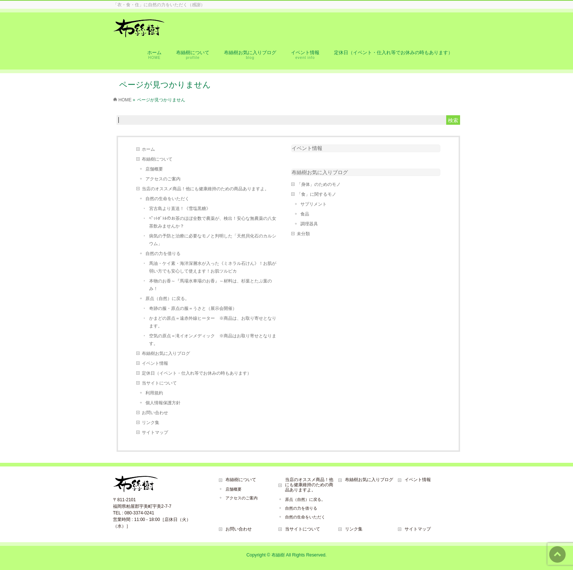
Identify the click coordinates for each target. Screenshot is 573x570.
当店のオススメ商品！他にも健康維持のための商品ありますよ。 (205, 188)
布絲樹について (157, 159)
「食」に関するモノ (316, 194)
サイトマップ (155, 432)
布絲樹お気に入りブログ (166, 353)
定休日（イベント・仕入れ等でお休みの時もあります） (196, 373)
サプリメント (313, 204)
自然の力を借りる (163, 253)
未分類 (303, 233)
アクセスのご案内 (163, 178)
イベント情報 (155, 363)
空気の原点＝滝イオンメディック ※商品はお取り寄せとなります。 (212, 339)
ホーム (148, 149)
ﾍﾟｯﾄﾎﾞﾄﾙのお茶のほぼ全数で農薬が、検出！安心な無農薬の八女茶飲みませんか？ (212, 222)
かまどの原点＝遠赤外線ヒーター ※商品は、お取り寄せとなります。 (212, 322)
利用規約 (154, 392)
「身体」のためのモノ (319, 184)
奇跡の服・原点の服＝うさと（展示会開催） (193, 308)
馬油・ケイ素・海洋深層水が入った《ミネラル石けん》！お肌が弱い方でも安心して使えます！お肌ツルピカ (212, 267)
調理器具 (309, 223)
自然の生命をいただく (167, 198)
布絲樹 (278, 555)
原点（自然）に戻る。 (167, 298)
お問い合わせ (155, 412)
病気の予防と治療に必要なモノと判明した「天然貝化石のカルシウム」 (212, 239)
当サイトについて (159, 383)
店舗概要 (154, 169)
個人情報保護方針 (163, 402)
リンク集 (150, 422)
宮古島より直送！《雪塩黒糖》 (179, 208)
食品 (304, 214)
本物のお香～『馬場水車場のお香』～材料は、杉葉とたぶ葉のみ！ (210, 284)
